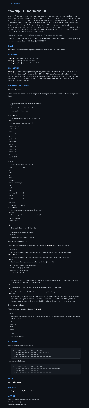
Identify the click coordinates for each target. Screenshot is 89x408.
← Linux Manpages (14, 3)
